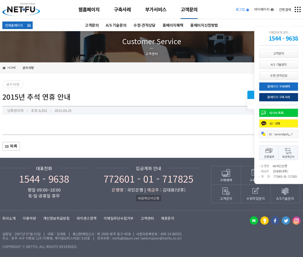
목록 (11, 146)
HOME (9, 67)
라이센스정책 (87, 218)
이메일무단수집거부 (119, 218)
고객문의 (189, 9)
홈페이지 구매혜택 (278, 86)
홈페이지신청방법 (204, 25)
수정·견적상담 (144, 25)
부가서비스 (155, 9)
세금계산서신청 (148, 198)
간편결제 (285, 9)
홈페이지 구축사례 (278, 97)
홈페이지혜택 (173, 25)
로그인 (242, 9)
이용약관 (29, 218)
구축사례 (122, 9)
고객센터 (147, 218)
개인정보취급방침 (56, 218)
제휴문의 (167, 218)
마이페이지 (264, 9)
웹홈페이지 (89, 9)
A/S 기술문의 (116, 25)
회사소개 (9, 218)
